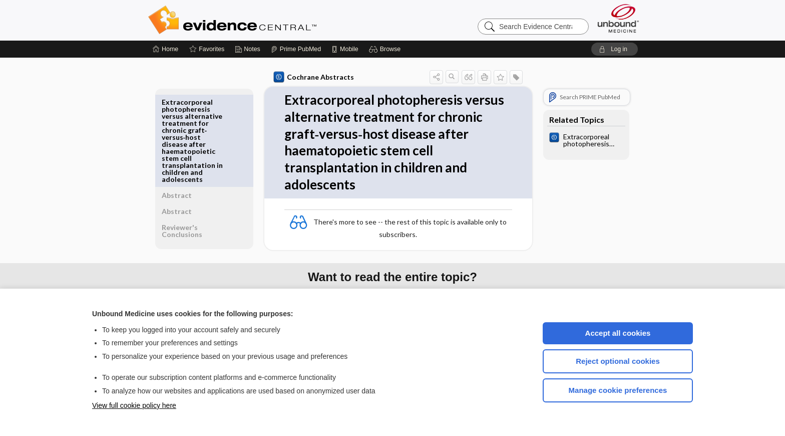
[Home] (165, 49)
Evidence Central (272, 20)
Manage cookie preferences (618, 390)
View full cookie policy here (134, 405)
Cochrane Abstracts (311, 77)
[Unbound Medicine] (618, 18)
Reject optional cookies (618, 361)
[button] (386, 49)
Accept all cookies (618, 333)
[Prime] (296, 49)
